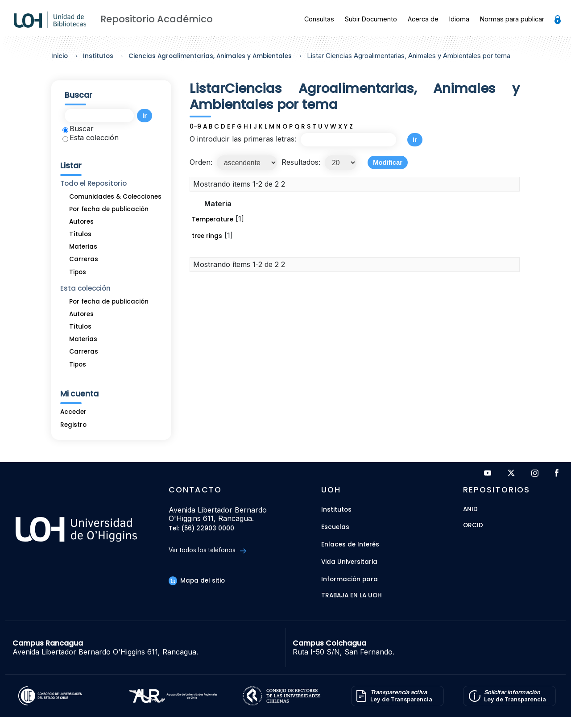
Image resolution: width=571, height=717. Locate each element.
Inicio (59, 56)
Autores (81, 221)
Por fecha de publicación (109, 209)
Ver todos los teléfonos (207, 550)
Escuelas (335, 527)
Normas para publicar (512, 19)
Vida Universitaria (349, 562)
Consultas (319, 19)
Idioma (459, 19)
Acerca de (423, 19)
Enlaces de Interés (350, 544)
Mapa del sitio (197, 580)
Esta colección (90, 137)
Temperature (212, 219)
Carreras (83, 259)
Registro (73, 425)
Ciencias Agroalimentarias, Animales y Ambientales (210, 56)
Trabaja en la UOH (351, 596)
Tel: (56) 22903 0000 (201, 529)
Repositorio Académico (156, 19)
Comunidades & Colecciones (115, 196)
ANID (470, 509)
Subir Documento (371, 19)
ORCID (473, 525)
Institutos (98, 56)
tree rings (207, 236)
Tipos (77, 272)
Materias (83, 246)
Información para (349, 579)
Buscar (78, 128)
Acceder (73, 412)
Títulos (80, 234)
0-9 (195, 126)
